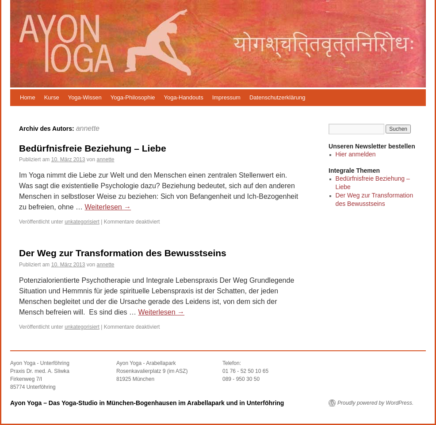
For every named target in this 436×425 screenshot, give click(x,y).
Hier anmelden (356, 154)
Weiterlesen (108, 207)
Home (27, 97)
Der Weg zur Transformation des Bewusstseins (122, 253)
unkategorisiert (82, 222)
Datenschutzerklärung (277, 97)
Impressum (226, 97)
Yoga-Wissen (85, 97)
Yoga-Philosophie (133, 97)
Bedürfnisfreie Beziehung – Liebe (92, 148)
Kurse (51, 97)
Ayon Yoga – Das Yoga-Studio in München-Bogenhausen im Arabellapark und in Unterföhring (147, 402)
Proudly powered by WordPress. (375, 403)
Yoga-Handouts (183, 97)
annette (87, 128)
